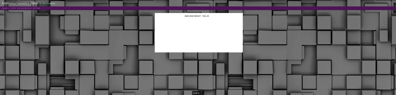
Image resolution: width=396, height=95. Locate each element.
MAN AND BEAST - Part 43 (197, 16)
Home (13, 8)
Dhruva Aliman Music (24, 8)
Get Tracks (36, 8)
